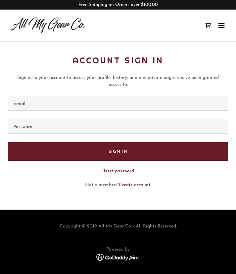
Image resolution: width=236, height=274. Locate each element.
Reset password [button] (118, 171)
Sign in (118, 152)
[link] (48, 25)
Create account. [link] (135, 185)
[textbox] (118, 103)
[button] (221, 25)
